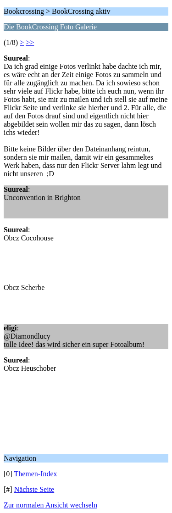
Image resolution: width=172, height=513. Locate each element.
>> (30, 42)
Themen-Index (35, 474)
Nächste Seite (34, 489)
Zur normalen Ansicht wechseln (50, 505)
